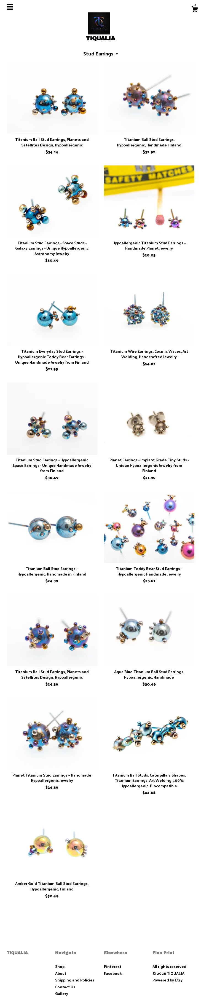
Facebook (113, 973)
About (60, 973)
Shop (60, 966)
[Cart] (195, 9)
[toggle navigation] (10, 7)
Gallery (61, 993)
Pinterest (112, 966)
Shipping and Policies (75, 979)
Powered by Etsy (167, 979)
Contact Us (65, 986)
